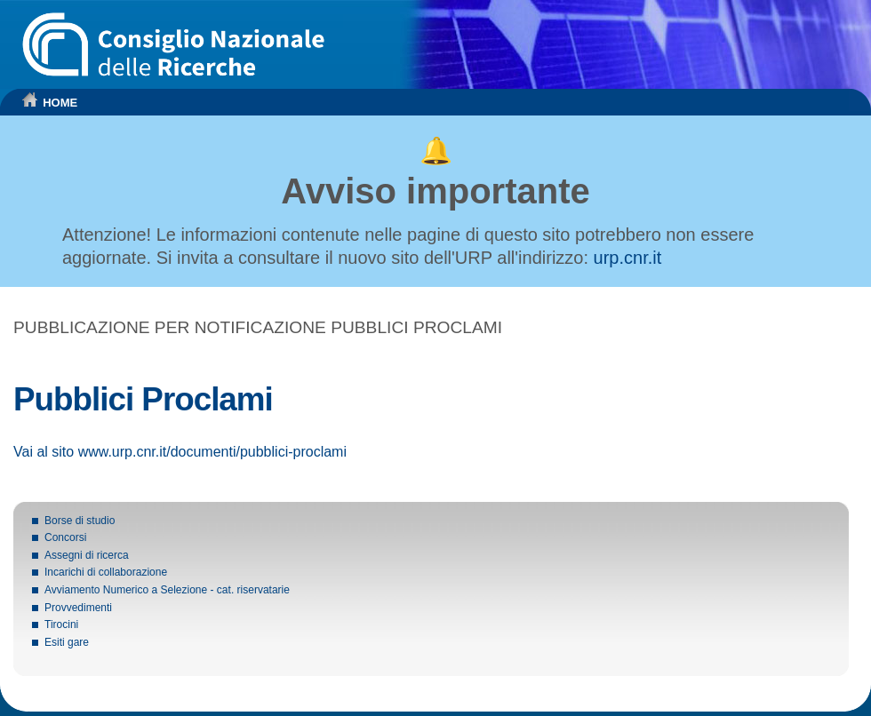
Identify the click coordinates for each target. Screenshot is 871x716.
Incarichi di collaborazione (105, 572)
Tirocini (61, 624)
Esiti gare (66, 642)
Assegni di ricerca (86, 555)
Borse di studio (79, 520)
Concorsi (65, 537)
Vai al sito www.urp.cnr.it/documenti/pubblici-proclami (180, 451)
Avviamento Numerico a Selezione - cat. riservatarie (167, 590)
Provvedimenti (78, 607)
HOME (60, 102)
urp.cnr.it (628, 257)
